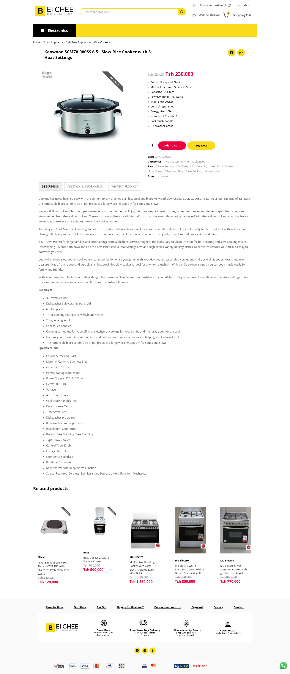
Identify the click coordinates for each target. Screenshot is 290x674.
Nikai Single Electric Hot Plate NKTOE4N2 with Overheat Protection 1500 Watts (53, 566)
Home (36, 42)
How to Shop (54, 607)
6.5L (192, 166)
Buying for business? (213, 5)
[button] (237, 15)
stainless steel (211, 171)
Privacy (218, 607)
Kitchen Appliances (79, 42)
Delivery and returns (167, 607)
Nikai (42, 555)
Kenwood (163, 176)
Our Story (80, 607)
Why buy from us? (124, 186)
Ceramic (201, 166)
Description (50, 186)
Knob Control (225, 166)
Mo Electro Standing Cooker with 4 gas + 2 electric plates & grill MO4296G (143, 567)
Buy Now (201, 145)
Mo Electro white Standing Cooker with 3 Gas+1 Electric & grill (189, 569)
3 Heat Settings (165, 166)
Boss (87, 551)
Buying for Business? (130, 607)
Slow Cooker (193, 171)
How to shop (242, 5)
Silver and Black (175, 171)
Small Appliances (54, 42)
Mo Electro (136, 557)
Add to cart (172, 145)
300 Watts (182, 166)
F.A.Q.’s (101, 607)
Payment (197, 607)
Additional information (85, 186)
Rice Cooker (156, 171)
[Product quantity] (152, 145)
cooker (212, 166)
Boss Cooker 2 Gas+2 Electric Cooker (97, 557)
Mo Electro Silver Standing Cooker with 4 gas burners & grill (234, 569)
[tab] (50, 186)
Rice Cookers (102, 42)
